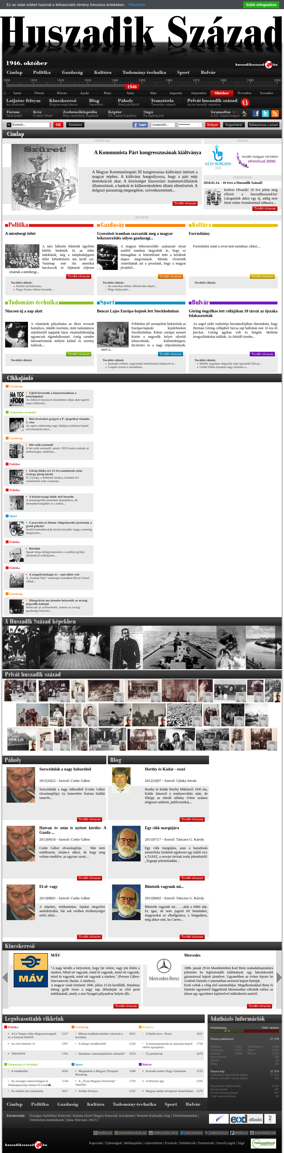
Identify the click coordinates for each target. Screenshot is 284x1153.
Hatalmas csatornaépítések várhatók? (101, 1053)
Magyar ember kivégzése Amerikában (169, 1091)
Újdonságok (113, 1143)
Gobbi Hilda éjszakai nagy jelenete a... (222, 367)
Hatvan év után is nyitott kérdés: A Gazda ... (72, 830)
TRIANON (18, 1053)
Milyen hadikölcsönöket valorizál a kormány (99, 1035)
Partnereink (206, 1143)
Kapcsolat (96, 1143)
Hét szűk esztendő (41, 444)
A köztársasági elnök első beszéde (51, 496)
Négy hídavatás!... (118, 289)
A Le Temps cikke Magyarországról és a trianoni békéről (32, 1035)
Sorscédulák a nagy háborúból (65, 769)
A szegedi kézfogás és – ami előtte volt (54, 574)
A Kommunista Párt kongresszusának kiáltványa (147, 152)
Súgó (241, 1143)
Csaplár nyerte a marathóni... (125, 367)
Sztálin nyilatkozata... (28, 286)
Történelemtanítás (185, 1116)
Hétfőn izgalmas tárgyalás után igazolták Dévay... (229, 363)
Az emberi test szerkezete (27, 1091)
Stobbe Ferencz (88, 1091)
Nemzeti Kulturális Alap (153, 1116)
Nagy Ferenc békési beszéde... (34, 289)
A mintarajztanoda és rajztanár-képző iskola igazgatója (167, 1045)
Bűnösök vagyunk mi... (164, 886)
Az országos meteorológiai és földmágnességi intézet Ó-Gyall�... (30, 1083)
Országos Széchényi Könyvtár (50, 1116)
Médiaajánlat (133, 1143)
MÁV (55, 955)
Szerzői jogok (225, 1143)
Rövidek (34, 548)
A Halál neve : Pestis (159, 1033)
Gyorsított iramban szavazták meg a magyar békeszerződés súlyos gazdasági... (135, 235)
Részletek (137, 5)
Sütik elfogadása (261, 5)
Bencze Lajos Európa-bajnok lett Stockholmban (138, 311)
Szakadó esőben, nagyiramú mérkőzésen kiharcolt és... (141, 363)
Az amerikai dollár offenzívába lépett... (131, 286)
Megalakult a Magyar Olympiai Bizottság (96, 1072)
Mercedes (192, 955)
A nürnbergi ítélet (20, 233)
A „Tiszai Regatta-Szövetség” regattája (95, 1082)
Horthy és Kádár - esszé (165, 769)
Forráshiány (199, 233)
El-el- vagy (48, 886)
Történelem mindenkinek (46, 1120)
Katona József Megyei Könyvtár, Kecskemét (103, 1116)
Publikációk (187, 1143)
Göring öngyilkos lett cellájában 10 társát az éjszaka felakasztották (233, 313)
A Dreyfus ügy (155, 1081)
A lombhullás (19, 1071)
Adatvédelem (153, 1143)
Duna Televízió (76, 1120)
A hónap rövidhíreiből (92, 1043)
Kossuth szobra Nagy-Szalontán (166, 1071)
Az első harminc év (23, 1043)
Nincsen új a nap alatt (23, 311)
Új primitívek (154, 1053)
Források (171, 1143)
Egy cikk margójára (162, 828)
